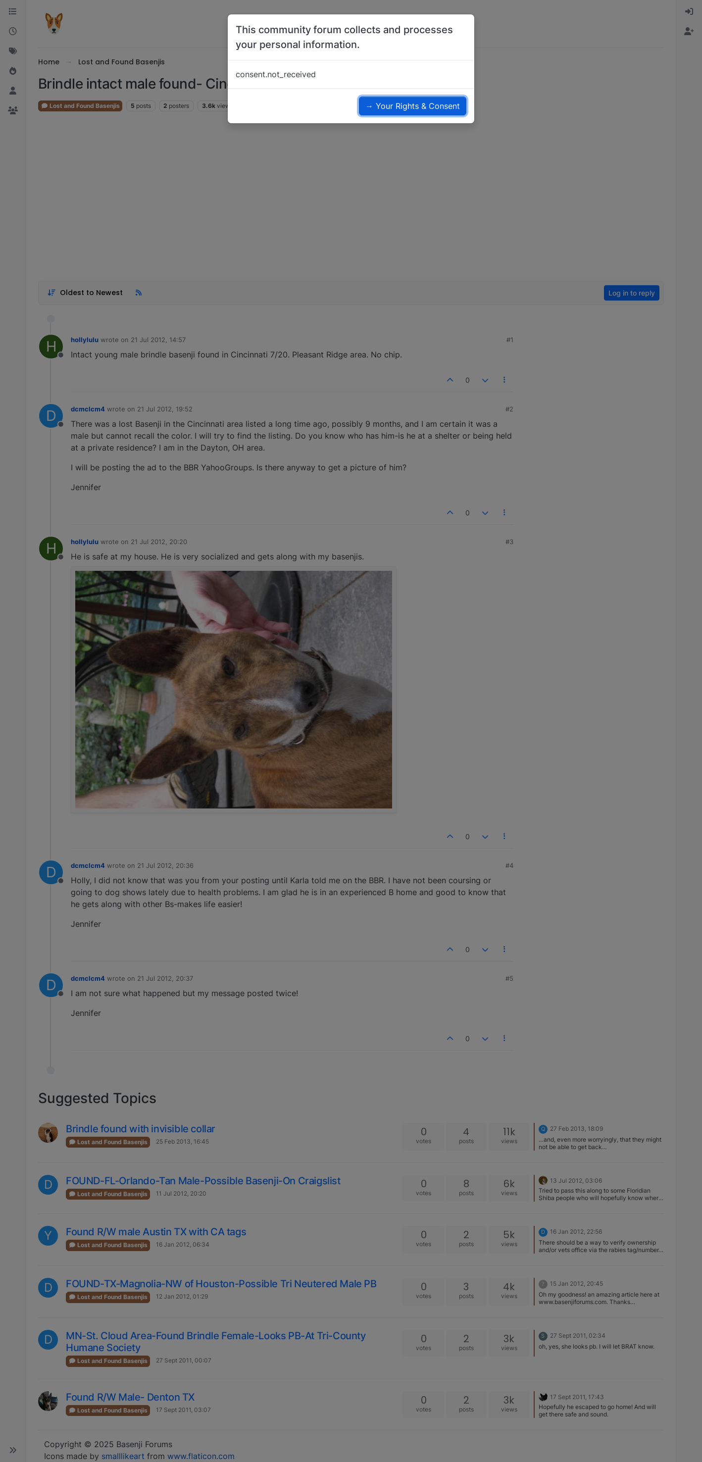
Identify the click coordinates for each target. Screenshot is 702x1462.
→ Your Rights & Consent (412, 106)
